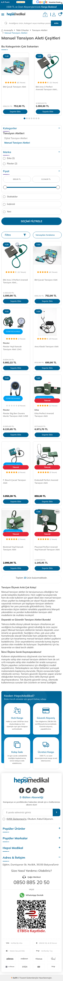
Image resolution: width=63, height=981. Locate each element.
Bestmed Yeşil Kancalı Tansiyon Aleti (13, 548)
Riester (6, 343)
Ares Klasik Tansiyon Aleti (46, 346)
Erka (37, 410)
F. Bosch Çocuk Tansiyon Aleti (14, 481)
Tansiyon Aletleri (39, 30)
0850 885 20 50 (31, 882)
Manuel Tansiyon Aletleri (17, 142)
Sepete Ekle (15, 111)
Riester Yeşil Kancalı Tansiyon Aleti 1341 (12, 347)
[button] (24, 118)
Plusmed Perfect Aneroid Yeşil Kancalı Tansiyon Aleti (47, 548)
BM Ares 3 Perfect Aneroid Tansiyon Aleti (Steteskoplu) (46, 88)
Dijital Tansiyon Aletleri (15, 138)
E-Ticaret (21, 978)
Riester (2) (10, 163)
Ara (56, 23)
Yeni (7, 211)
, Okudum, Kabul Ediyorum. (28, 819)
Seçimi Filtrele (31, 221)
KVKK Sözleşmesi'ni (16, 819)
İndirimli (9, 204)
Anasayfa (7, 30)
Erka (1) (9, 158)
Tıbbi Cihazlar (22, 30)
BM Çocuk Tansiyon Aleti (14, 86)
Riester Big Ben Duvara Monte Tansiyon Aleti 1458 (15, 414)
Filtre (15, 234)
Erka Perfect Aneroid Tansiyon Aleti (44, 414)
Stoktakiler (10, 196)
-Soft (14, 978)
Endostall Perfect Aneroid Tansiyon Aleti (46, 481)
